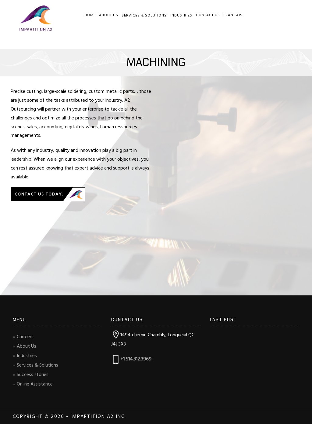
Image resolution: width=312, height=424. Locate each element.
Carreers (25, 337)
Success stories (32, 374)
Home (90, 15)
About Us (108, 15)
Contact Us (208, 15)
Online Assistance (35, 384)
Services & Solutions (144, 15)
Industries (181, 15)
